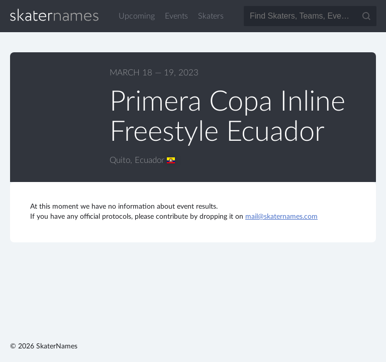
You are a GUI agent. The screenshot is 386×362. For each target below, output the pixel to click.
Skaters (211, 16)
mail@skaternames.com (281, 216)
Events (176, 16)
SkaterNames (54, 15)
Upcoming (137, 16)
